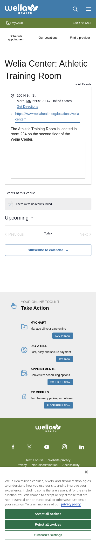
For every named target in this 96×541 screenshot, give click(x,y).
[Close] (86, 472)
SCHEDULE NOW (60, 382)
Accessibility (71, 465)
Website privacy (59, 460)
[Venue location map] (48, 160)
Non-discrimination (45, 465)
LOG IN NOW (62, 335)
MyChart (14, 22)
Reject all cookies (48, 524)
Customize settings (48, 535)
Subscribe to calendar (45, 250)
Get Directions (27, 106)
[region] (48, 503)
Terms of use (34, 460)
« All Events (83, 84)
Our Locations (48, 37)
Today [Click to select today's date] (48, 233)
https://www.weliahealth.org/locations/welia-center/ (47, 116)
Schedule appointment (16, 38)
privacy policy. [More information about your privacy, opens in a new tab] (71, 504)
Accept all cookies (48, 514)
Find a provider (80, 37)
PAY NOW (64, 359)
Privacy (21, 465)
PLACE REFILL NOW (58, 405)
